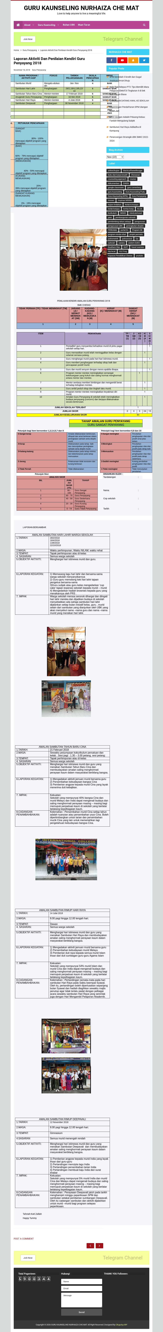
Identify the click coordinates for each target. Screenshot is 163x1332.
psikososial (127, 239)
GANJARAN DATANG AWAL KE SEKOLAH (129, 100)
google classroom (116, 187)
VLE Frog (123, 251)
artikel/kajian (113, 170)
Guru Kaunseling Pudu (135, 192)
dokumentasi (113, 183)
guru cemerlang (134, 187)
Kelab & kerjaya (131, 204)
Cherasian (135, 175)
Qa (137, 239)
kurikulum (112, 213)
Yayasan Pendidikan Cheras (120, 255)
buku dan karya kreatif (117, 175)
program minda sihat (117, 234)
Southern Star (114, 247)
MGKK (123, 213)
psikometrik (113, 239)
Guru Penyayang (39, 70)
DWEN (126, 183)
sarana (122, 243)
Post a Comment (24, 1238)
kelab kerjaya (114, 209)
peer (110, 217)
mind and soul (136, 213)
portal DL (124, 230)
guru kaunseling (115, 192)
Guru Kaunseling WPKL (118, 196)
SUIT (126, 247)
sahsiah (111, 243)
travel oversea (138, 247)
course (133, 179)
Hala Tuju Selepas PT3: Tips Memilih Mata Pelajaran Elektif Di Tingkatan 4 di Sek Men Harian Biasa (129, 91)
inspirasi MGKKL (125, 200)
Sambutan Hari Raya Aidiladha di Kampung (125, 129)
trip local (111, 251)
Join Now (28, 39)
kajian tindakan (114, 204)
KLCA (139, 209)
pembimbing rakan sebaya (119, 221)
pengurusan (140, 221)
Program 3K (137, 230)
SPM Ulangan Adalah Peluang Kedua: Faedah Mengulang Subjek (127, 119)
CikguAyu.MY (121, 1325)
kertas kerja (128, 209)
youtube (139, 255)
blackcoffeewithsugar (132, 170)
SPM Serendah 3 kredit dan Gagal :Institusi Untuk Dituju (125, 79)
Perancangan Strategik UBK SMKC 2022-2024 (129, 139)
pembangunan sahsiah (125, 217)
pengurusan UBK (115, 226)
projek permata (136, 234)
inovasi (111, 200)
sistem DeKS (134, 243)
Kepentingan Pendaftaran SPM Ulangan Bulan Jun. (129, 109)
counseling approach (117, 179)
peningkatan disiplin (135, 226)
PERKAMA (112, 230)
